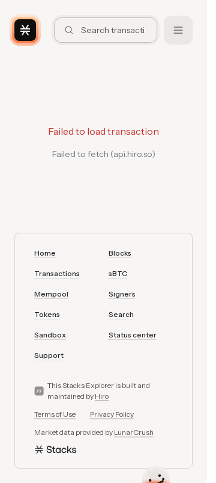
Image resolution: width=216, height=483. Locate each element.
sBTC (118, 273)
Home (45, 252)
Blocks (120, 252)
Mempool (51, 293)
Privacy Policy (112, 414)
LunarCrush (134, 432)
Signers (122, 293)
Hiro (102, 396)
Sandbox (50, 334)
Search (121, 314)
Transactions (57, 273)
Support (49, 355)
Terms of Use (55, 414)
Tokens (47, 314)
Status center (133, 334)
